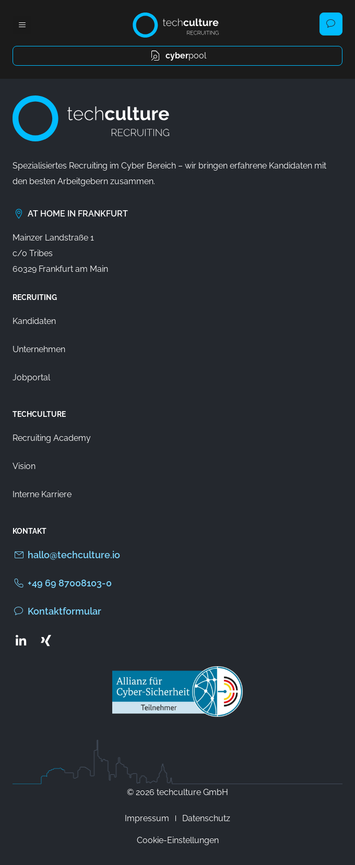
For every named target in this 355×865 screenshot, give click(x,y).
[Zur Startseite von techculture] (176, 25)
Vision (24, 466)
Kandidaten (34, 321)
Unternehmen (39, 349)
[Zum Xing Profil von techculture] (46, 640)
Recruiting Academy (52, 438)
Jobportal (31, 377)
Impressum (147, 818)
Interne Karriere (42, 494)
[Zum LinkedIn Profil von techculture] (21, 640)
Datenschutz (206, 818)
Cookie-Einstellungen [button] (178, 840)
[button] (22, 25)
